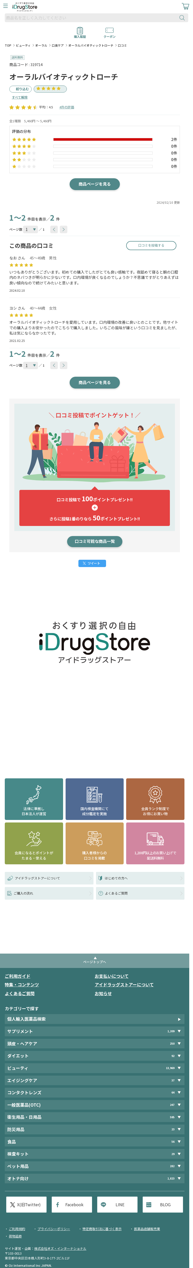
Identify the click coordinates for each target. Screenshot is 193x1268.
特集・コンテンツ (22, 984)
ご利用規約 (17, 1228)
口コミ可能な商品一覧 (95, 541)
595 (172, 1117)
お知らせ (103, 993)
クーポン (110, 34)
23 (172, 1129)
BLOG (165, 1204)
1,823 (170, 1178)
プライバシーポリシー (53, 1228)
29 (172, 1154)
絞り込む (22, 88)
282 (172, 1166)
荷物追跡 (15, 1236)
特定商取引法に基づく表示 (102, 1228)
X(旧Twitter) (29, 1204)
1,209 (170, 1031)
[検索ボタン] (183, 17)
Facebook (74, 1204)
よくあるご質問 (20, 993)
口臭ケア (58, 45)
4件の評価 (66, 107)
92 (172, 1056)
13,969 (170, 1068)
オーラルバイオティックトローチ (90, 45)
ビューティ (23, 45)
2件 (174, 139)
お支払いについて (112, 976)
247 (172, 1105)
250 (172, 1043)
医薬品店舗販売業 (147, 1228)
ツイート (94, 563)
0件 (174, 146)
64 (172, 1093)
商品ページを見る (95, 184)
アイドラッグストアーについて (124, 984)
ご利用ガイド (17, 976)
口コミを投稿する (151, 245)
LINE (120, 1204)
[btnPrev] (54, 229)
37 (172, 1080)
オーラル (41, 45)
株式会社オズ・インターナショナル (60, 1248)
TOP (8, 45)
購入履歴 (80, 34)
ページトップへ (94, 961)
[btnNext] (63, 229)
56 (172, 1141)
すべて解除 (20, 97)
